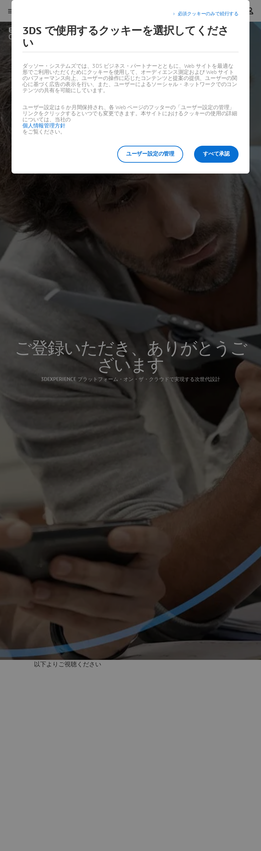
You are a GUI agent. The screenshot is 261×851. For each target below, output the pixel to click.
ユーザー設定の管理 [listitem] (150, 154)
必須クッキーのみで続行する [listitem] (208, 14)
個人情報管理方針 (43, 125)
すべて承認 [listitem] (216, 154)
